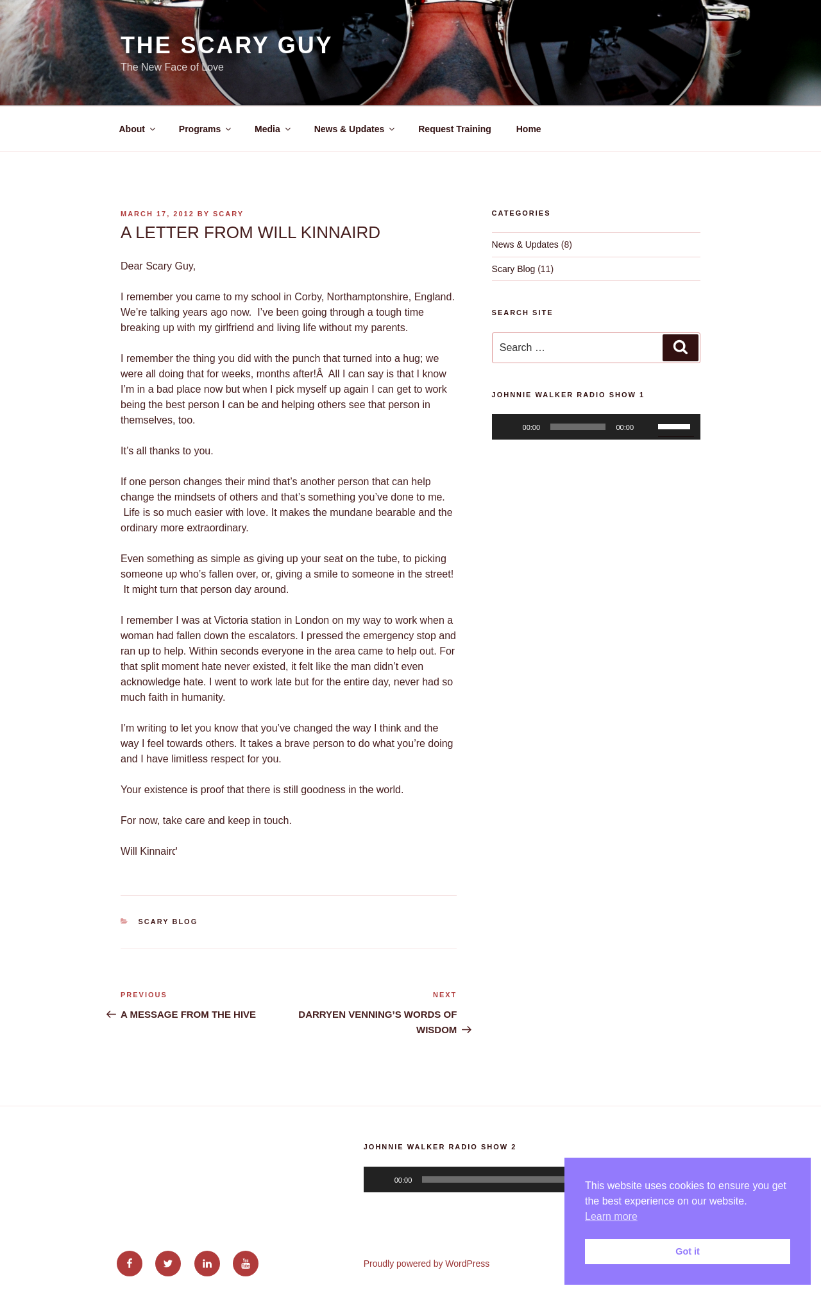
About (138, 129)
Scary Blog (168, 921)
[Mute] (647, 426)
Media (273, 129)
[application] (596, 427)
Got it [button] (687, 1251)
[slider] (577, 427)
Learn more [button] (611, 1216)
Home (528, 129)
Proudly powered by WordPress (427, 1263)
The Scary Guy (227, 45)
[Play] (508, 426)
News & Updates (355, 129)
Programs (206, 129)
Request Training (454, 129)
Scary (228, 214)
